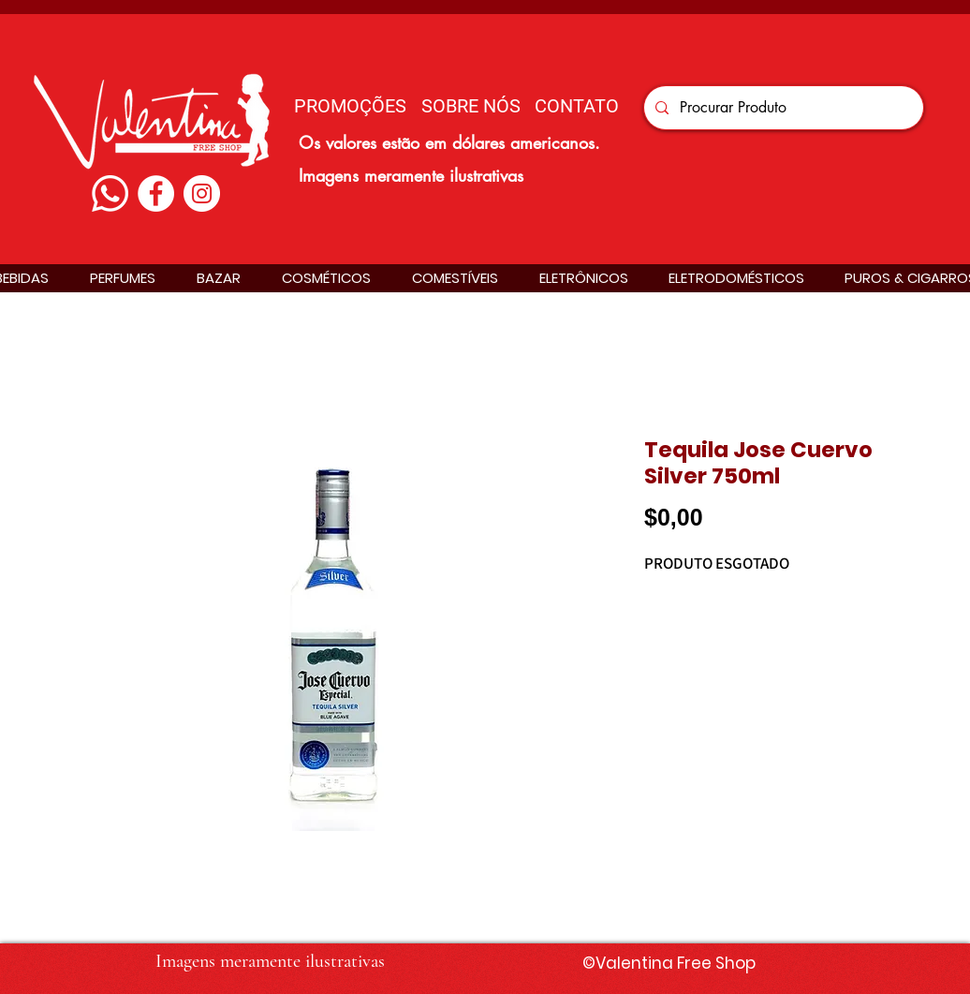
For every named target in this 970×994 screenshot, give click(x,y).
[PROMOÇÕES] (350, 105)
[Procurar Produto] (782, 107)
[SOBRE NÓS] (470, 105)
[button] (122, 277)
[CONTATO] (577, 105)
